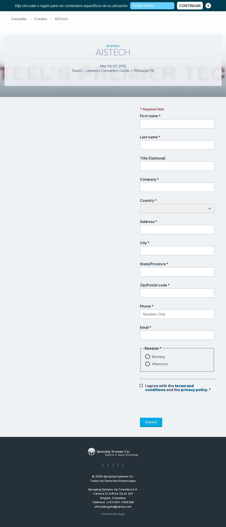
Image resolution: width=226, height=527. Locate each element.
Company (148, 179)
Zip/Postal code (153, 285)
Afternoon (160, 364)
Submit (151, 422)
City (143, 243)
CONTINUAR (190, 6)
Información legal (113, 514)
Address (147, 222)
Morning (158, 357)
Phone (145, 306)
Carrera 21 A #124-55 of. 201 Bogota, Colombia (113, 496)
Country (147, 200)
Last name (149, 137)
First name (149, 116)
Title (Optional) (152, 158)
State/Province (153, 264)
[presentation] (173, 407)
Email (144, 327)
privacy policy (194, 390)
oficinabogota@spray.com (113, 506)
